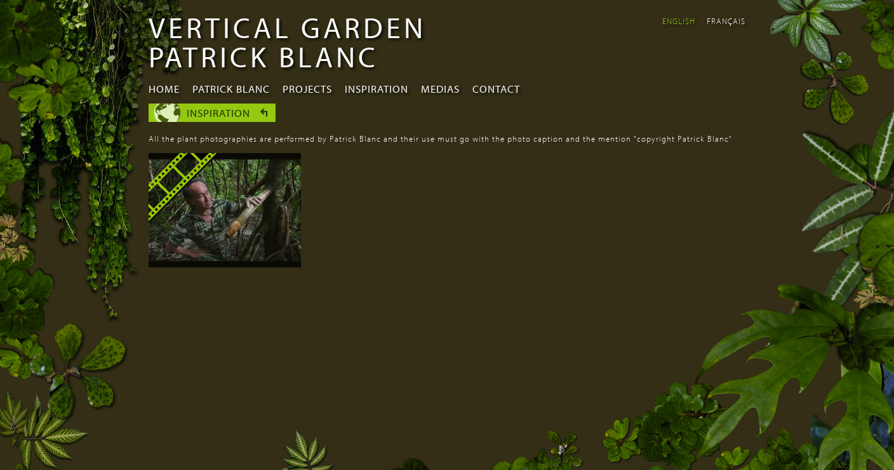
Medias (440, 88)
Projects (307, 88)
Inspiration (376, 88)
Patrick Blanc (231, 88)
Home (164, 88)
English (678, 21)
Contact (496, 88)
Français (726, 21)
